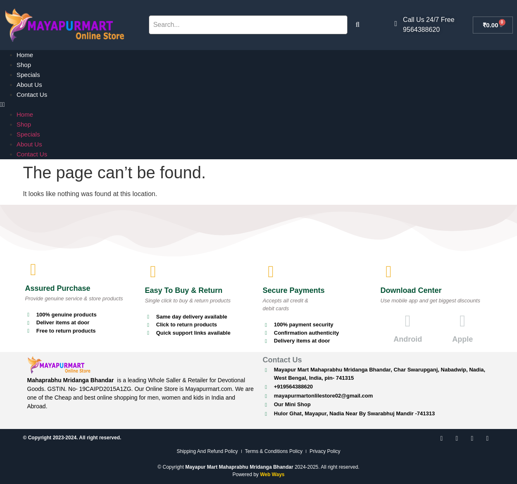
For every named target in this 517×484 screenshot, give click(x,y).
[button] (258, 105)
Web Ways (272, 474)
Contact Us (32, 94)
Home (25, 54)
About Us (29, 84)
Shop (24, 64)
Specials (28, 74)
